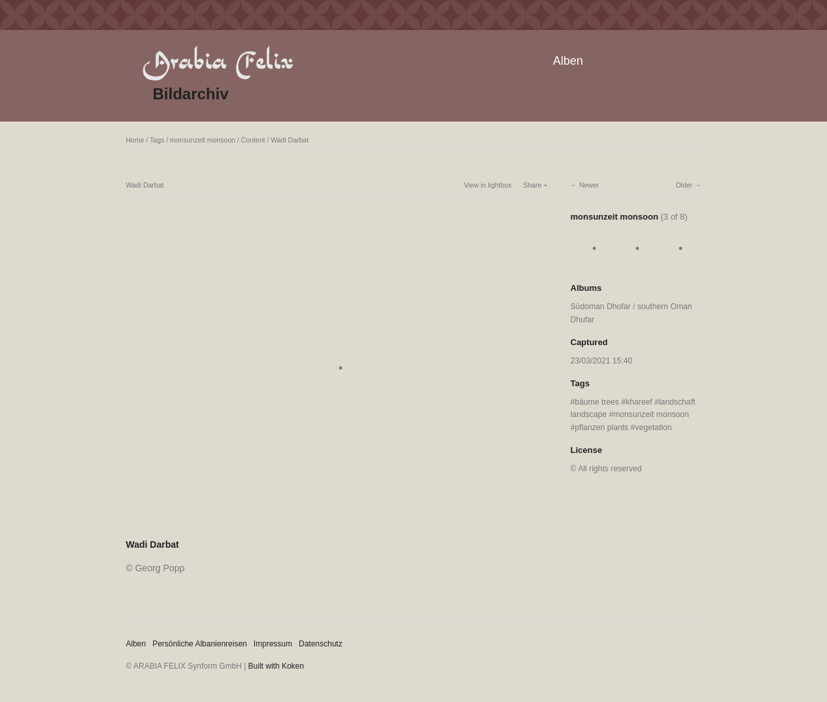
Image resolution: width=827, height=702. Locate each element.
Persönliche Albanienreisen (199, 643)
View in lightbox (488, 185)
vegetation (653, 427)
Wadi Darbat (290, 140)
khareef (639, 402)
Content (253, 140)
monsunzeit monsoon (202, 140)
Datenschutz (321, 643)
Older (683, 185)
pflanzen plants (601, 427)
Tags (157, 140)
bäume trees (597, 402)
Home (135, 140)
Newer (589, 185)
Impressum (273, 643)
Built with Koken (276, 666)
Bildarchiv (191, 94)
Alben (568, 60)
